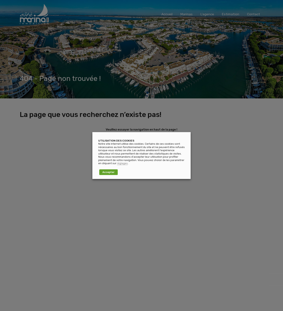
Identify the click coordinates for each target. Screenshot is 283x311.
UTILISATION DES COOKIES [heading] (116, 140)
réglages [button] (122, 163)
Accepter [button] (108, 172)
